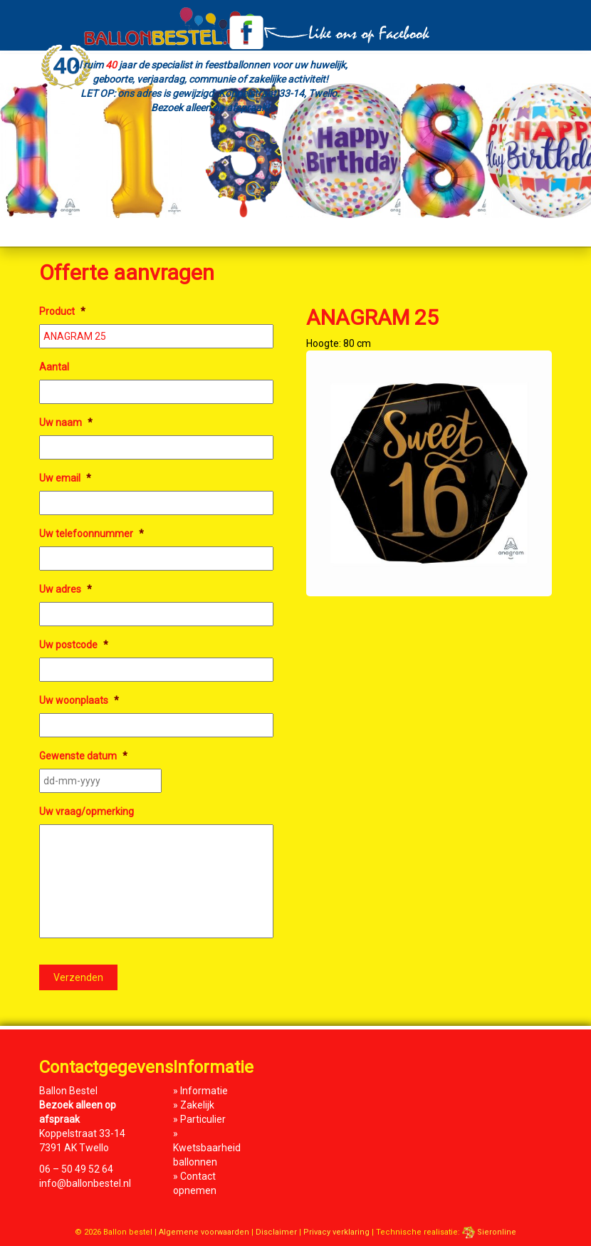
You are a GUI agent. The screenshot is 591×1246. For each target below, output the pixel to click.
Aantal (54, 367)
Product (62, 311)
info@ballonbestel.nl (85, 1183)
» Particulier (199, 1119)
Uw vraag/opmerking (86, 811)
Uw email (65, 478)
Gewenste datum (83, 756)
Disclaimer (276, 1232)
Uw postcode (73, 644)
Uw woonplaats (79, 700)
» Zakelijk (193, 1105)
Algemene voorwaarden (204, 1232)
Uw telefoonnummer (91, 533)
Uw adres (65, 589)
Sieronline (489, 1232)
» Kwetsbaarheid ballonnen (207, 1148)
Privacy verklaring (336, 1232)
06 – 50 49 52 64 (76, 1169)
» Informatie (200, 1090)
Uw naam (66, 422)
